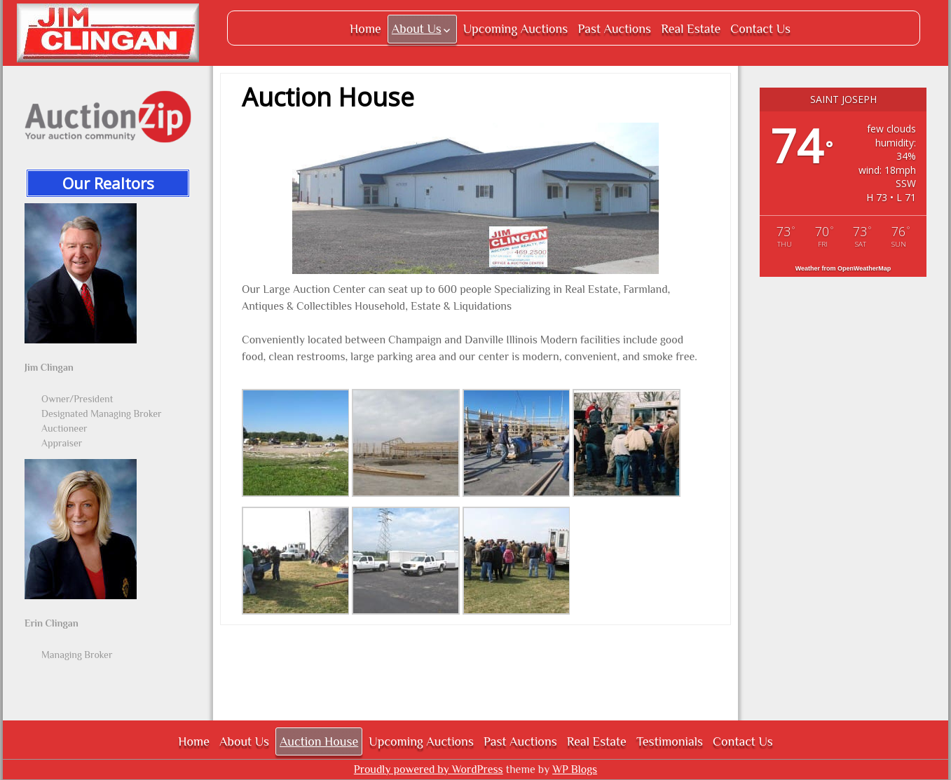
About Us (417, 29)
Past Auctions (614, 29)
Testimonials (669, 741)
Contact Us (760, 29)
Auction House (319, 741)
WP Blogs (574, 769)
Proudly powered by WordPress (428, 769)
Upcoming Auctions (515, 29)
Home (365, 29)
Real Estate (690, 29)
